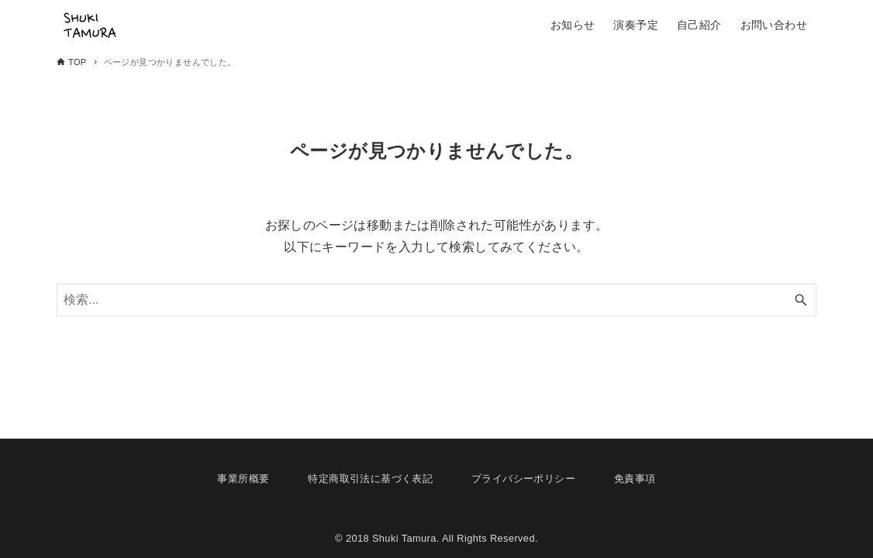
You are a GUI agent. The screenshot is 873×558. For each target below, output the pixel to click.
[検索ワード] (436, 300)
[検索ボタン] (800, 300)
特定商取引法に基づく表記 (370, 478)
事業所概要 (243, 478)
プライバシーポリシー (523, 478)
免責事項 (635, 478)
